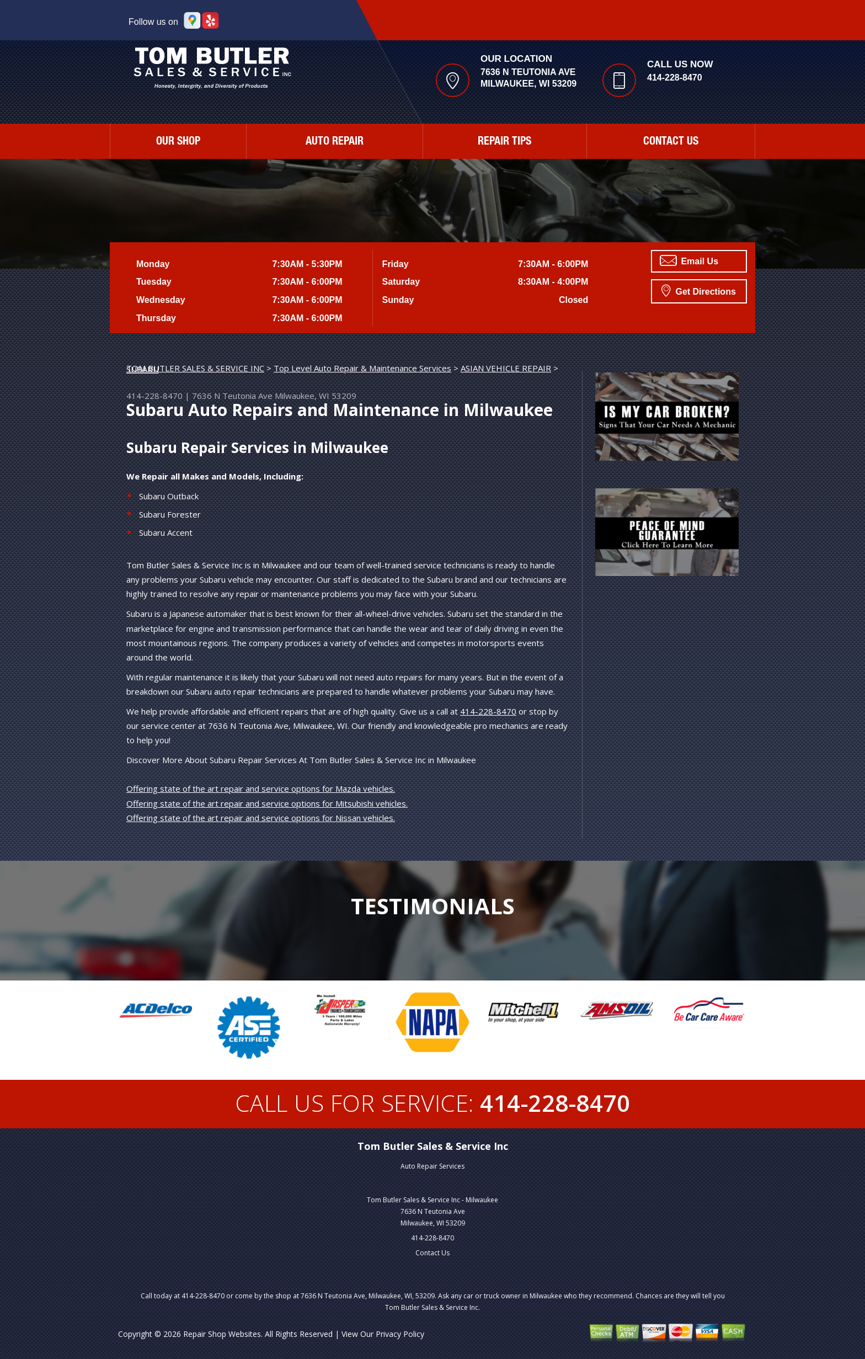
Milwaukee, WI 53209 (315, 395)
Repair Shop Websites (222, 1334)
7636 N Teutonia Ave (232, 395)
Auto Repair (335, 142)
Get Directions (698, 290)
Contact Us (670, 142)
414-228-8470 (674, 77)
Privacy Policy (400, 1334)
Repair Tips (504, 142)
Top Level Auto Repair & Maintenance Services (362, 368)
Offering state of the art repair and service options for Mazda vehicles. (260, 788)
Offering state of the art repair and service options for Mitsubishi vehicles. (267, 803)
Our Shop (178, 142)
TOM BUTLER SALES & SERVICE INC (195, 368)
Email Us (689, 260)
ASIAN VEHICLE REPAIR (506, 368)
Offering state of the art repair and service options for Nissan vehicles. (260, 817)
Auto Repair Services (432, 1166)
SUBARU (142, 369)
